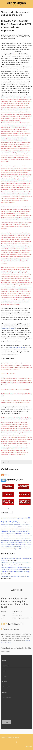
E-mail (4, 671)
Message (4, 692)
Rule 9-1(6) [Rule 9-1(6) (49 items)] (6, 544)
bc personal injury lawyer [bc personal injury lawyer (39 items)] (24, 522)
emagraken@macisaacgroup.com (22, 618)
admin (8, 35)
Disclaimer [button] (29, 746)
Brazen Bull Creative (13, 737)
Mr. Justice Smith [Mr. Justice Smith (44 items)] (27, 535)
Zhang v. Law (14, 54)
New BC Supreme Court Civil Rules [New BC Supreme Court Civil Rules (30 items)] (15, 538)
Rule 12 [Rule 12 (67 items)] (24, 544)
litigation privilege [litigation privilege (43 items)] (6, 535)
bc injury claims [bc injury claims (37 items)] (23, 518)
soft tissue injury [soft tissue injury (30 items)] (25, 548)
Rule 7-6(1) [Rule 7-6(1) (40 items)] (9, 542)
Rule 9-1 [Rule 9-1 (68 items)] (23, 542)
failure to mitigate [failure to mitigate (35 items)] (24, 526)
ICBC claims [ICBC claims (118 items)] (6, 531)
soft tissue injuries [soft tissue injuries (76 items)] (14, 549)
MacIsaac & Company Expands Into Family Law (15, 576)
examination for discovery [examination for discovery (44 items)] (13, 526)
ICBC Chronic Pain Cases (14, 36)
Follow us (5, 475)
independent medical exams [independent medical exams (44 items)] (16, 533)
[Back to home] (16, 4)
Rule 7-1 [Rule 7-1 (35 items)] (28, 540)
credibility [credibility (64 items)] (17, 524)
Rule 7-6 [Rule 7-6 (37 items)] (3, 542)
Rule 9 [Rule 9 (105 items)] (16, 542)
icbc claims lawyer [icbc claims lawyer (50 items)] (17, 531)
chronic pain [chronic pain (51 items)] (5, 524)
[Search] (16, 462)
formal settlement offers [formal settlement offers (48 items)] (10, 528)
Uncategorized (11, 38)
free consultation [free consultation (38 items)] (21, 528)
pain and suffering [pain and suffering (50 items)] (13, 540)
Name (4, 660)
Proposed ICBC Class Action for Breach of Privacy (15, 571)
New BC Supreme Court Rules (17, 347)
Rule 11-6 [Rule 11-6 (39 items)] (18, 544)
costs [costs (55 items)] (11, 524)
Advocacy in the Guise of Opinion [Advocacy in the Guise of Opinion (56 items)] (10, 518)
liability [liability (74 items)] (27, 533)
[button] (17, 742)
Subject (4, 681)
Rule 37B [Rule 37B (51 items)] (18, 546)
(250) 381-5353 (17, 615)
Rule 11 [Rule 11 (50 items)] (13, 544)
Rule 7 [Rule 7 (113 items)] (22, 540)
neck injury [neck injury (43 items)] (4, 538)
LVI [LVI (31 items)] (12, 535)
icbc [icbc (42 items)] (28, 528)
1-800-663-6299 (17, 611)
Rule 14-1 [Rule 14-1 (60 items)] (6, 546)
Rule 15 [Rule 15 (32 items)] (12, 546)
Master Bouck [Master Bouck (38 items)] (18, 535)
